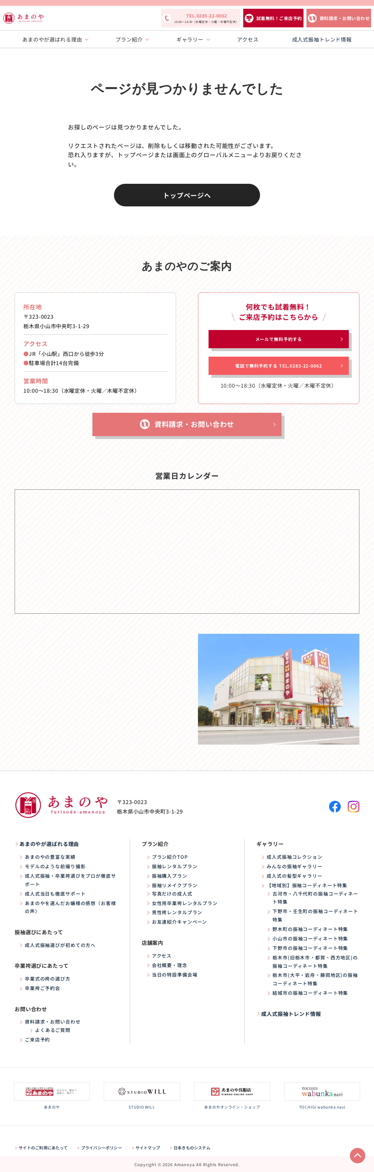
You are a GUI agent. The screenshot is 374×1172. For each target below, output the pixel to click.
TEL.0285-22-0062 (206, 18)
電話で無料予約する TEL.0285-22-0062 (278, 365)
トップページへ (187, 195)
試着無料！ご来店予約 (279, 18)
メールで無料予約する (278, 339)
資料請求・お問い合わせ (345, 18)
